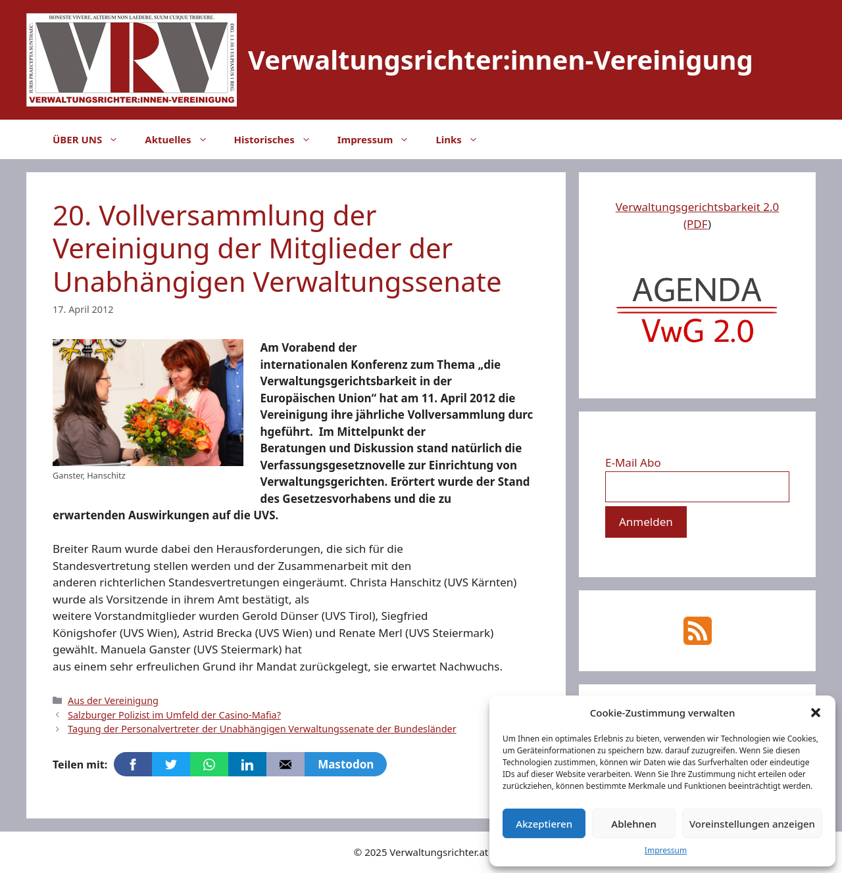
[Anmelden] (646, 522)
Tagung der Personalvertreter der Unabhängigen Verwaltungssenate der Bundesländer (262, 728)
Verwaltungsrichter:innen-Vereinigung (500, 59)
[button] (815, 712)
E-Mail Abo (633, 462)
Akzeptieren (544, 823)
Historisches (279, 139)
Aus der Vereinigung (113, 700)
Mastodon (346, 764)
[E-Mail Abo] (697, 487)
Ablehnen (633, 823)
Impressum (666, 850)
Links (463, 139)
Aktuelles (182, 139)
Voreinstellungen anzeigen (752, 823)
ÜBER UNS (92, 139)
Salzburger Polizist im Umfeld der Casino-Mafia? (174, 715)
